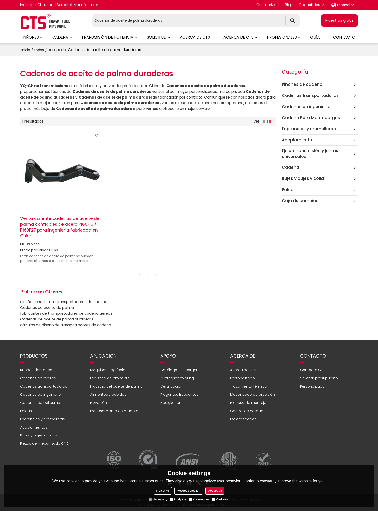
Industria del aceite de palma (116, 386)
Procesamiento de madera (114, 411)
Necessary (157, 499)
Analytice (178, 499)
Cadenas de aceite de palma (47, 307)
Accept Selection (188, 490)
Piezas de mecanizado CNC (44, 443)
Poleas (26, 411)
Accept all (215, 490)
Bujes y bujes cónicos (39, 435)
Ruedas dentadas (36, 370)
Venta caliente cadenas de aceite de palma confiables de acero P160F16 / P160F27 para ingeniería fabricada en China (60, 227)
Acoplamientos (33, 427)
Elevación (98, 402)
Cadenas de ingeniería (40, 394)
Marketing (221, 499)
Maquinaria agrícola (107, 370)
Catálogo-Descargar (178, 370)
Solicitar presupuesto (319, 378)
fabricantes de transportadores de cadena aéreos (66, 313)
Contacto (344, 37)
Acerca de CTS (195, 37)
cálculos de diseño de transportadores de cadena (65, 324)
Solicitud (157, 37)
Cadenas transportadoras (43, 386)
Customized (267, 4)
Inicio (25, 50)
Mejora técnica (243, 419)
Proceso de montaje (248, 402)
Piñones (31, 37)
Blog (289, 4)
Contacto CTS (312, 370)
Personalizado (242, 378)
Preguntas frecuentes (179, 394)
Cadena (60, 37)
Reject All (162, 490)
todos (39, 50)
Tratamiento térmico (248, 386)
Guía (315, 37)
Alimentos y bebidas (108, 394)
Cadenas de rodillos (38, 378)
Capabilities (309, 4)
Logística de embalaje (110, 378)
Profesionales (282, 37)
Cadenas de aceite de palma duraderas (56, 319)
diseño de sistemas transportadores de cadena (63, 301)
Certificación (171, 386)
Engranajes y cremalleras (42, 419)
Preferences (199, 499)
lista (263, 121)
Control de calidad (246, 411)
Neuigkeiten (170, 402)
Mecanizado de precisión (252, 394)
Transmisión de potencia (107, 37)
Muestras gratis (339, 20)
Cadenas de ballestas (40, 402)
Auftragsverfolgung (177, 378)
